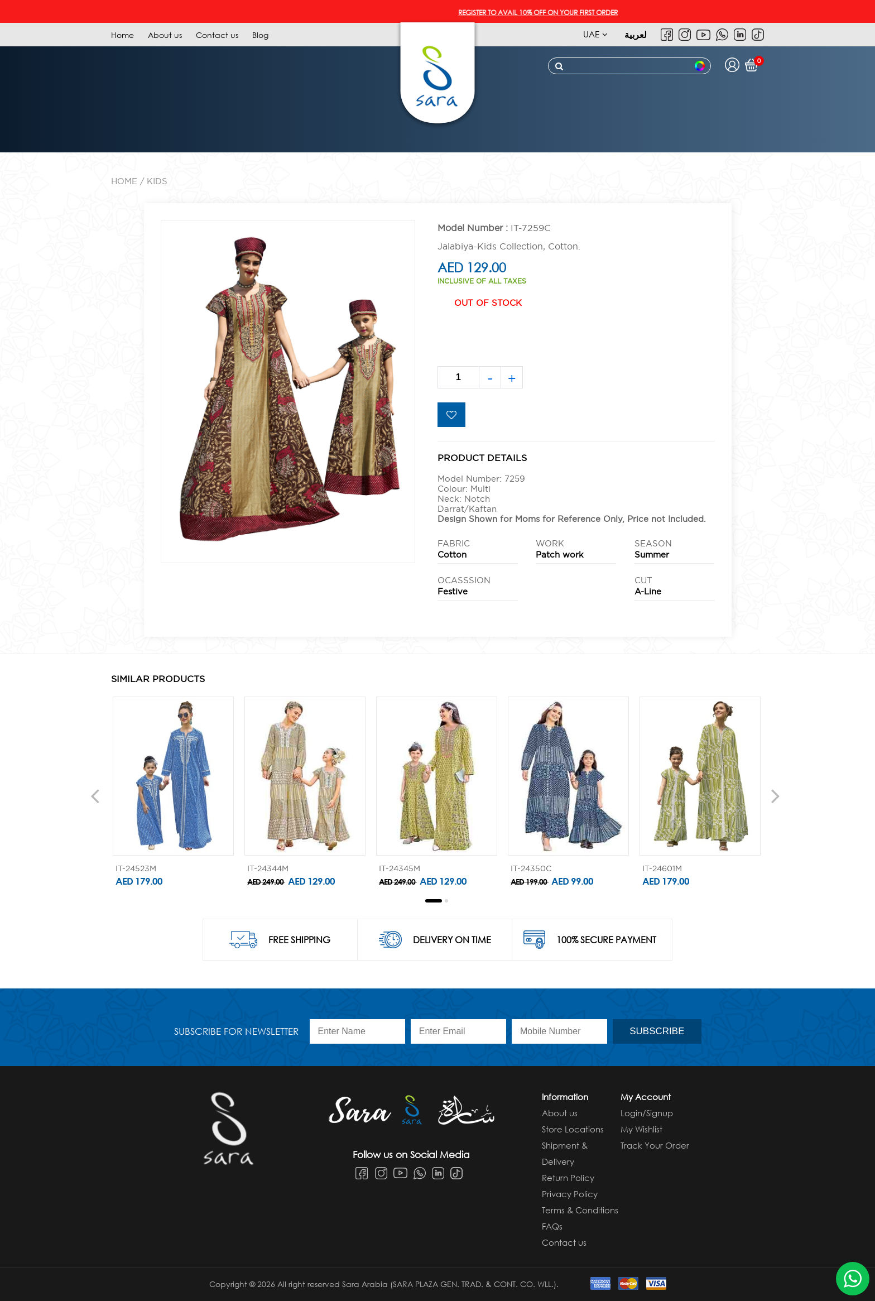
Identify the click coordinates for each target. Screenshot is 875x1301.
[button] (433, 900)
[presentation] (95, 795)
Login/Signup (647, 1112)
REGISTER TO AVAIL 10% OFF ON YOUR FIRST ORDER (544, 12)
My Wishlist (641, 1129)
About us (165, 35)
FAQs (552, 1226)
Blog (260, 35)
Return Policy (568, 1177)
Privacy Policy (570, 1193)
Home (122, 35)
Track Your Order (655, 1145)
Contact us (217, 35)
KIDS (157, 181)
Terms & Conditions (580, 1210)
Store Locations (573, 1129)
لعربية (635, 34)
